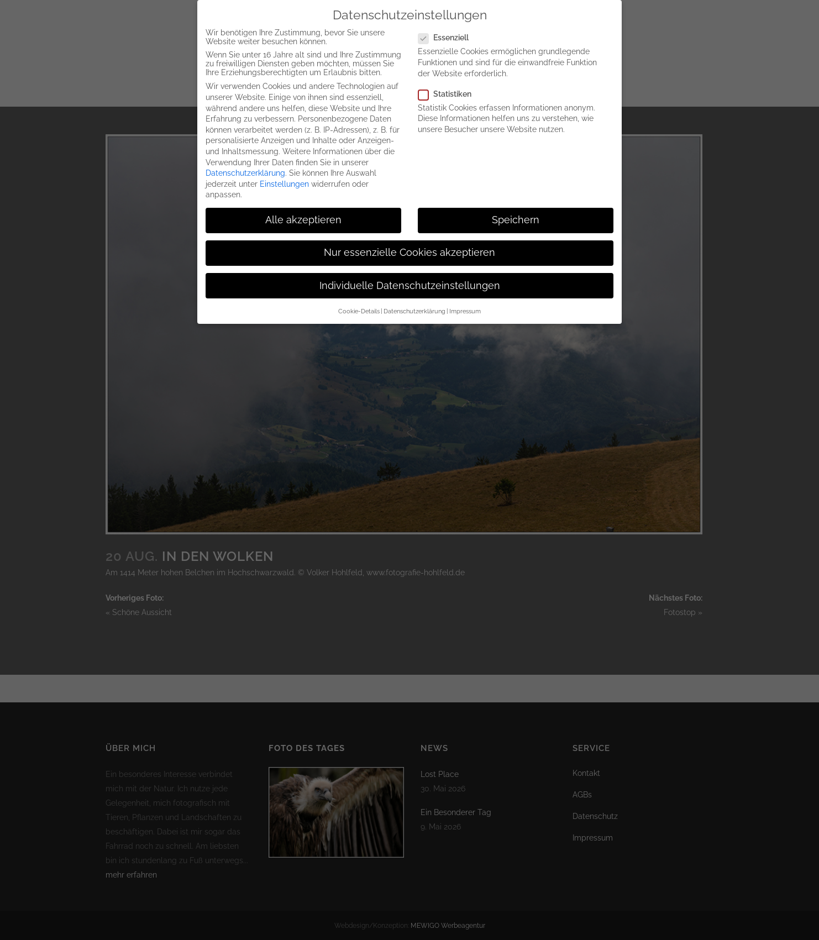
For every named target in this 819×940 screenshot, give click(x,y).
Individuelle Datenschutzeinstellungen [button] (409, 277)
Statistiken (449, 85)
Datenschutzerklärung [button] (414, 303)
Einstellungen (284, 175)
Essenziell (448, 29)
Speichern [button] (515, 212)
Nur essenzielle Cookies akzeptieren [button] (409, 244)
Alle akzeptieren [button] (303, 212)
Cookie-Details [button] (359, 303)
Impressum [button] (465, 303)
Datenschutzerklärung (245, 165)
